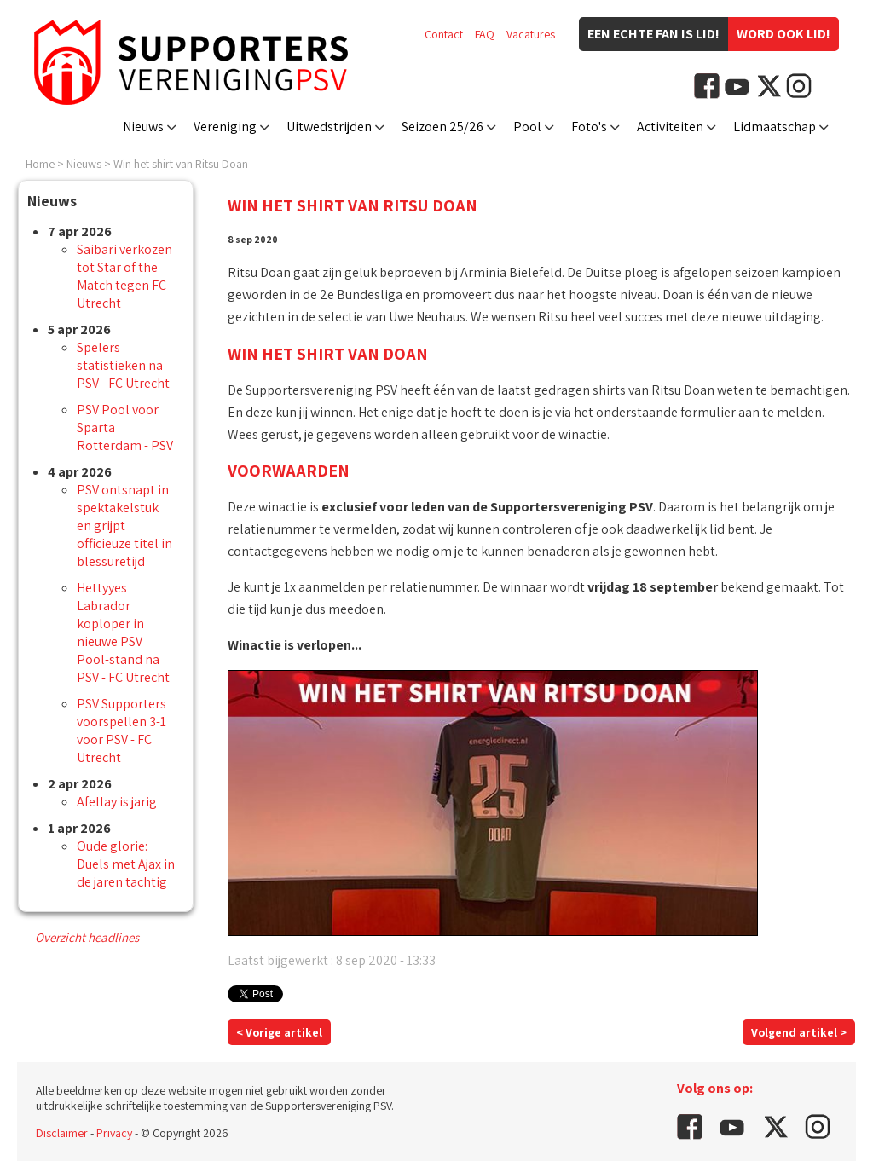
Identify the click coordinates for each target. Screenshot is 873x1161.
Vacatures (530, 34)
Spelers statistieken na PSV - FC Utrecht (123, 365)
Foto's (589, 127)
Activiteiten (670, 127)
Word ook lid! (783, 34)
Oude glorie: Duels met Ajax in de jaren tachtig (126, 864)
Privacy (114, 1133)
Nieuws (143, 127)
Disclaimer (62, 1133)
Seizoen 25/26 (442, 127)
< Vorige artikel (279, 1032)
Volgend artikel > (799, 1032)
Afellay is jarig (117, 802)
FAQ (484, 34)
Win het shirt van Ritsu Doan (180, 163)
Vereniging (225, 127)
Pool (527, 127)
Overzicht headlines (87, 937)
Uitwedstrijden (329, 127)
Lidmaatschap (774, 127)
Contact (444, 34)
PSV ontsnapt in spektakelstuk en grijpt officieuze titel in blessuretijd (124, 525)
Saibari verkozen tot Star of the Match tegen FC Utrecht (124, 276)
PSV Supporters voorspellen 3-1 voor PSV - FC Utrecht (121, 730)
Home (40, 163)
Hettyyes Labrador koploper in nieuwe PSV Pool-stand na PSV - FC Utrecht (123, 632)
